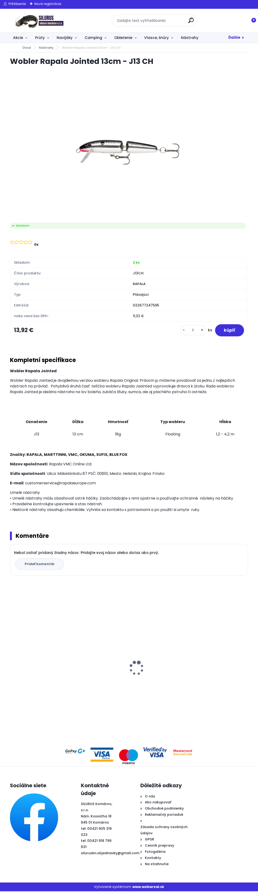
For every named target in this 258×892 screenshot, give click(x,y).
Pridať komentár (40, 564)
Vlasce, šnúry (156, 37)
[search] (191, 22)
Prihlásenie (17, 3)
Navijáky (65, 37)
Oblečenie (123, 37)
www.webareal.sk (148, 887)
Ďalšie (234, 37)
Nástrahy (189, 37)
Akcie (18, 37)
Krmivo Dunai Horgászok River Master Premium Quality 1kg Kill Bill (95, 671)
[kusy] (192, 330)
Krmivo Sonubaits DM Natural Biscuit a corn (211, 655)
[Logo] (39, 21)
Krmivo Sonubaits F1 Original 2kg (39, 677)
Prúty (40, 37)
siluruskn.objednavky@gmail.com (110, 853)
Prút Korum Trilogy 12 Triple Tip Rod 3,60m (156, 655)
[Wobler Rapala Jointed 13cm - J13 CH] (129, 144)
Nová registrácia (47, 3)
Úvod (27, 47)
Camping (93, 37)
